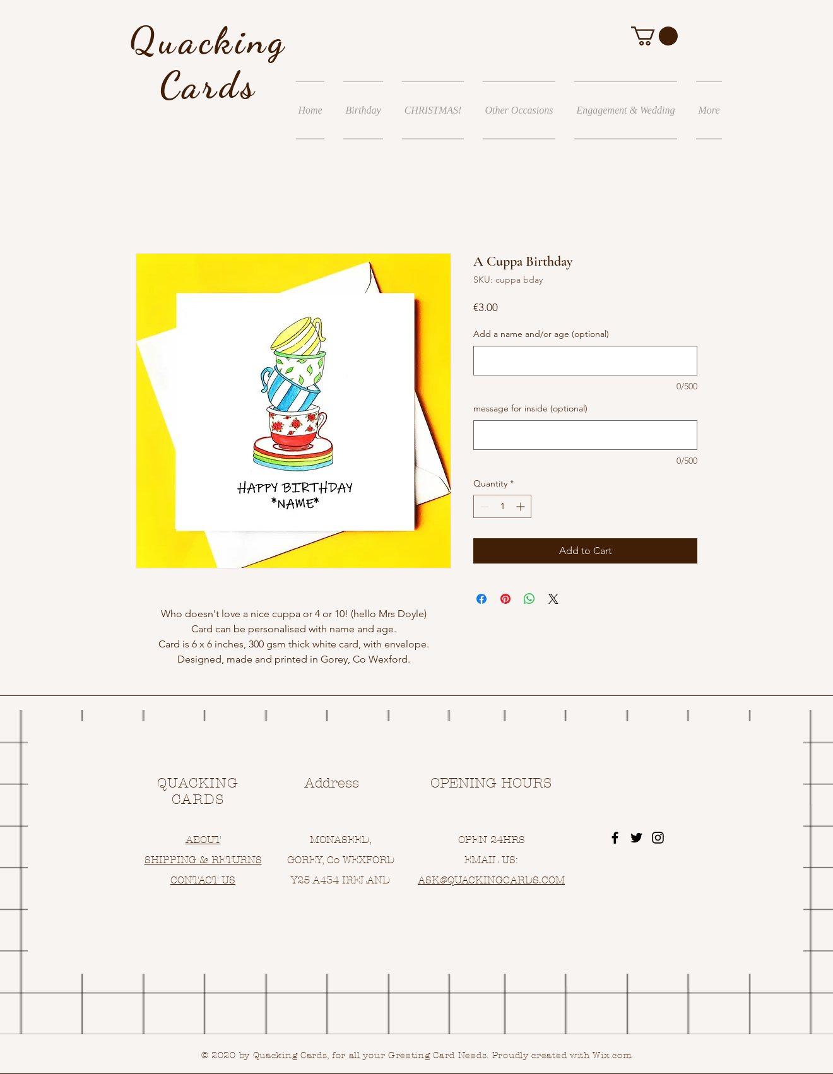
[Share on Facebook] (481, 598)
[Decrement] (483, 506)
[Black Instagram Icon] (658, 838)
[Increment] (521, 506)
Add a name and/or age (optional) (541, 333)
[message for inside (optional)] (585, 435)
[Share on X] (553, 598)
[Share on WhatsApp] (529, 598)
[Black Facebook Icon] (615, 838)
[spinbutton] (502, 506)
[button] (654, 36)
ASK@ (432, 880)
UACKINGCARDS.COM (509, 880)
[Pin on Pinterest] (505, 598)
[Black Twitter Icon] (636, 838)
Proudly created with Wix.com (562, 1055)
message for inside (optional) (530, 408)
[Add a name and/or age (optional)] (585, 360)
